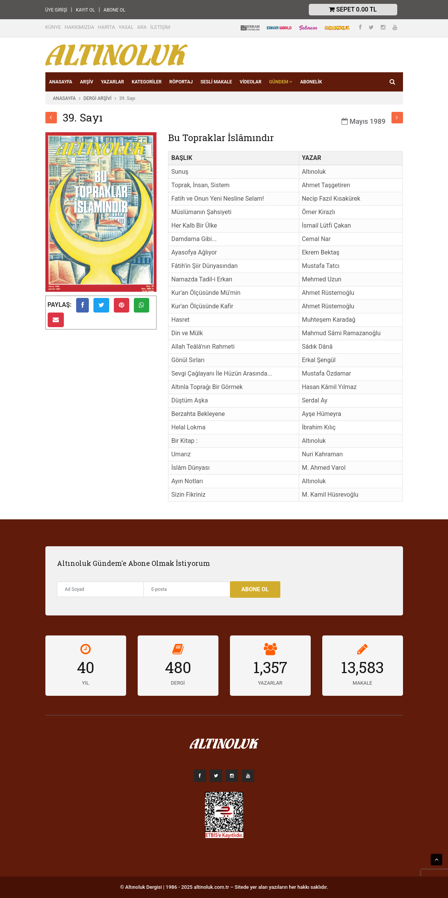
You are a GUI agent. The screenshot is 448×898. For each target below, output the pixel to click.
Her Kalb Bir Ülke (194, 225)
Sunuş (179, 171)
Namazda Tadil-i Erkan (201, 279)
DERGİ (178, 683)
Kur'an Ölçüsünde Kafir (202, 306)
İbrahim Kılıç (319, 427)
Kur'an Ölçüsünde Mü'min (205, 292)
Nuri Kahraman (322, 454)
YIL (85, 683)
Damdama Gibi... (194, 239)
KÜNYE (53, 27)
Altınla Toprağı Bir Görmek (207, 387)
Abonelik (311, 82)
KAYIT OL (85, 10)
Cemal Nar (316, 239)
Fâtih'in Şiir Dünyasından (204, 265)
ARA (142, 27)
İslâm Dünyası (190, 467)
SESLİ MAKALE (216, 82)
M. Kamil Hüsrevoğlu (330, 494)
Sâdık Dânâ (317, 346)
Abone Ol (255, 589)
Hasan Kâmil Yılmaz (329, 387)
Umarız (180, 454)
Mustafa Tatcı (321, 265)
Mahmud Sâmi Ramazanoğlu (341, 333)
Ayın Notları (187, 481)
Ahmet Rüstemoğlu (328, 292)
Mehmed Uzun (321, 279)
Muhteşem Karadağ (328, 319)
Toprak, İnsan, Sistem (200, 185)
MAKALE (362, 683)
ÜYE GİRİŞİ (56, 10)
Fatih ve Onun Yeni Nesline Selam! (217, 198)
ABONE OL (114, 10)
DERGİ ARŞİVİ (97, 98)
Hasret (180, 319)
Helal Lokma (188, 427)
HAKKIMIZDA (79, 27)
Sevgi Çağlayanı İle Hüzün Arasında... (221, 373)
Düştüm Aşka (189, 400)
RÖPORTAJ (181, 82)
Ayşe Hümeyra (321, 413)
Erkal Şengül (319, 360)
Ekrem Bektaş (321, 252)
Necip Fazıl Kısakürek (331, 198)
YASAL (125, 27)
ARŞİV (86, 82)
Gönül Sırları (187, 360)
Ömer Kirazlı (318, 212)
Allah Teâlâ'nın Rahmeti (203, 346)
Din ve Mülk (187, 333)
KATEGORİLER (147, 82)
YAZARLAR (112, 82)
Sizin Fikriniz (188, 494)
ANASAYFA (60, 82)
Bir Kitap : (184, 440)
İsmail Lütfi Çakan (326, 225)
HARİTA (106, 27)
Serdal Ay (314, 400)
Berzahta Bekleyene (198, 413)
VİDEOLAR (250, 82)
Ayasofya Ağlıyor (194, 252)
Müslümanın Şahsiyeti (201, 212)
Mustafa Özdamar (326, 373)
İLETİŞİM (160, 27)
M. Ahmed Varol (324, 467)
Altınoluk (314, 171)
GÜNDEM (281, 82)
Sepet (352, 9)
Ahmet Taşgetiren (326, 185)
